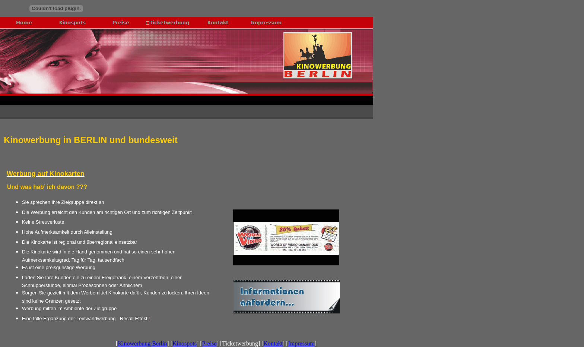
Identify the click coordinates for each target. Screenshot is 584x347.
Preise (209, 343)
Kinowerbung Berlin (142, 343)
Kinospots (184, 343)
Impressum (301, 343)
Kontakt (273, 343)
